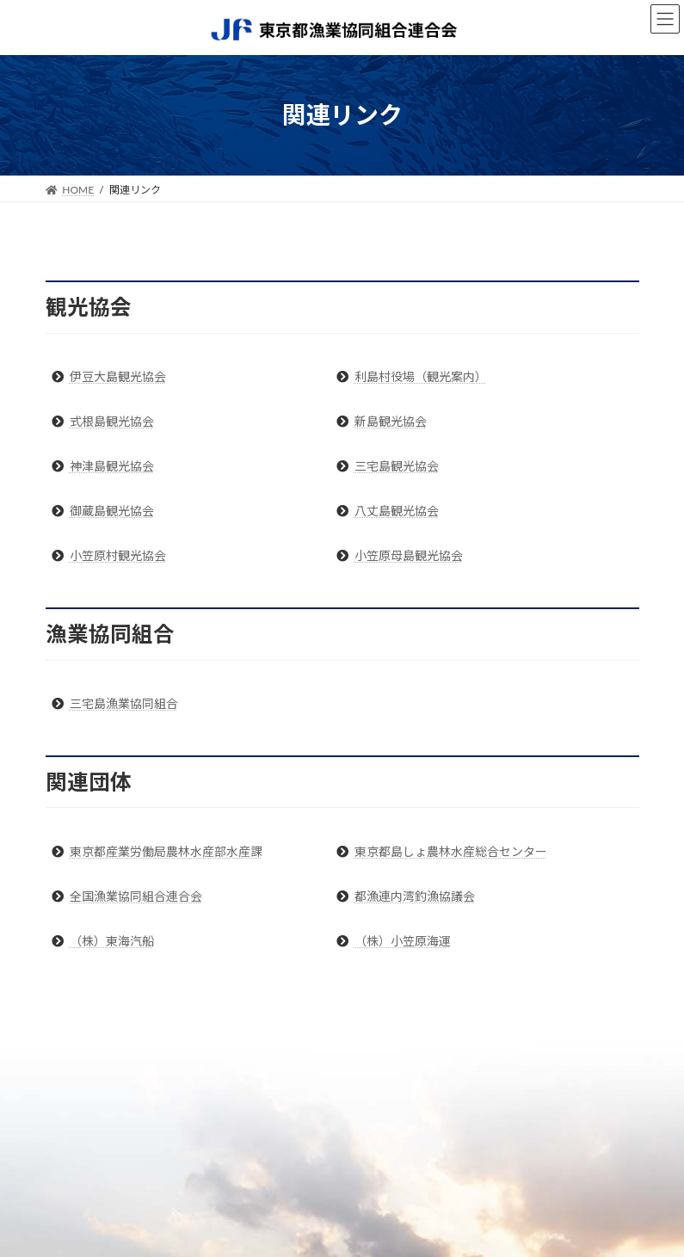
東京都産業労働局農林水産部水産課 (166, 851)
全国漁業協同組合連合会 (136, 896)
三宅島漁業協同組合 (124, 703)
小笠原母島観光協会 (408, 555)
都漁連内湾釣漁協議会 (414, 896)
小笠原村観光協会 (118, 555)
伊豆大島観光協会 (118, 376)
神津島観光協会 (112, 466)
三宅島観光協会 (396, 466)
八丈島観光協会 (396, 510)
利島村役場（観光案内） (420, 376)
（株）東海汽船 (112, 941)
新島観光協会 (390, 421)
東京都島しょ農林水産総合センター (450, 851)
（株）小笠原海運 (402, 941)
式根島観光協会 (112, 421)
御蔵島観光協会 (112, 510)
